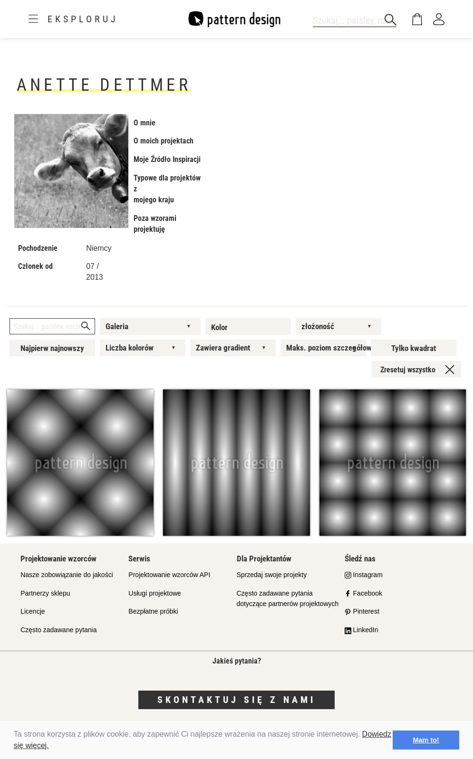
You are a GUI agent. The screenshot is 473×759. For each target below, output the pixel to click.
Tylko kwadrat (413, 348)
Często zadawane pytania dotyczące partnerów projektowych (288, 598)
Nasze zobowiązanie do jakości (66, 575)
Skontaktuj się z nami (236, 699)
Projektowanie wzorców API (169, 575)
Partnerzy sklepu (45, 593)
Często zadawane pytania (58, 630)
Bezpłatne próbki (153, 611)
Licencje (32, 611)
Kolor (219, 327)
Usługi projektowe (154, 593)
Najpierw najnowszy (52, 348)
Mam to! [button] (426, 740)
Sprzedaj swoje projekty (272, 575)
